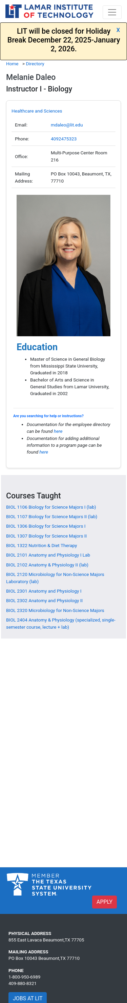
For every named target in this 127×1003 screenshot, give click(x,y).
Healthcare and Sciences (37, 111)
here (58, 431)
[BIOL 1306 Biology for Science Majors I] (46, 526)
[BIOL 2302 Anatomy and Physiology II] (44, 600)
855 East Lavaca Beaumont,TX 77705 (46, 939)
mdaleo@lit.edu (67, 125)
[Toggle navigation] (112, 12)
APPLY (104, 902)
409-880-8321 (22, 983)
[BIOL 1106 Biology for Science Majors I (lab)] (51, 507)
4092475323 (64, 138)
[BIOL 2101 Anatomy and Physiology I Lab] (48, 555)
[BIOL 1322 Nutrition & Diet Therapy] (41, 545)
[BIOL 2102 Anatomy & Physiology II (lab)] (47, 564)
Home (12, 63)
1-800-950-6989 (24, 977)
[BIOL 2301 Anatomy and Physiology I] (43, 591)
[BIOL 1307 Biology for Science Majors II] (46, 536)
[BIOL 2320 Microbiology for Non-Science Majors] (55, 610)
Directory (35, 63)
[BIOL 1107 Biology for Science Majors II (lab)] (51, 516)
